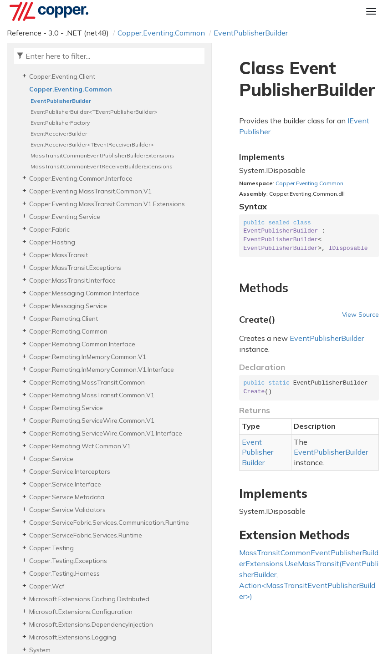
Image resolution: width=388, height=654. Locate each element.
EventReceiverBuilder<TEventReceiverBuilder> (92, 144)
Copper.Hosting (52, 242)
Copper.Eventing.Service (64, 217)
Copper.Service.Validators (67, 510)
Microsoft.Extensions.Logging (72, 637)
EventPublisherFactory (60, 122)
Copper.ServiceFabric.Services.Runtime (85, 535)
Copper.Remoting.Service (66, 408)
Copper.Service (51, 459)
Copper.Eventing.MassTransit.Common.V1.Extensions (107, 204)
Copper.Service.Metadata (66, 497)
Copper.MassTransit (58, 255)
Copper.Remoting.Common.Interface (82, 344)
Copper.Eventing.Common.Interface (81, 178)
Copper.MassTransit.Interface (72, 280)
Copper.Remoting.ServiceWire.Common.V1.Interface (105, 433)
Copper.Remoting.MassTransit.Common (87, 382)
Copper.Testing (51, 548)
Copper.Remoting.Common (68, 331)
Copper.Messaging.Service (68, 306)
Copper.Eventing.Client (62, 76)
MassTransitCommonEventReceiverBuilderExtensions (102, 166)
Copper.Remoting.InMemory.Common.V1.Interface (101, 369)
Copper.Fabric (49, 229)
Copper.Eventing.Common (161, 32)
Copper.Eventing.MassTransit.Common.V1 (90, 191)
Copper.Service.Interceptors (69, 471)
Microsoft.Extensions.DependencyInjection (91, 624)
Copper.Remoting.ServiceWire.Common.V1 (91, 420)
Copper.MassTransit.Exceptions (75, 268)
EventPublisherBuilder (251, 32)
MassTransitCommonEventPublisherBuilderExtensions (102, 155)
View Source (360, 314)
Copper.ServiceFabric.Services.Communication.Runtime (109, 522)
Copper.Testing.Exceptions (68, 561)
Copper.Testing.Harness (64, 573)
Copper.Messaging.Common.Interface (84, 293)
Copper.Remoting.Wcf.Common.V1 (80, 446)
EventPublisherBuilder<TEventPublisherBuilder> (94, 111)
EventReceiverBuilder (59, 133)
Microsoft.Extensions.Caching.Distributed (89, 599)
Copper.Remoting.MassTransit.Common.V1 (91, 395)
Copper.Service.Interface (65, 484)
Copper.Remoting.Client (63, 318)
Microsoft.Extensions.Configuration (81, 612)
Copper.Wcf (46, 586)
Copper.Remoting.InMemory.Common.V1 (87, 357)
